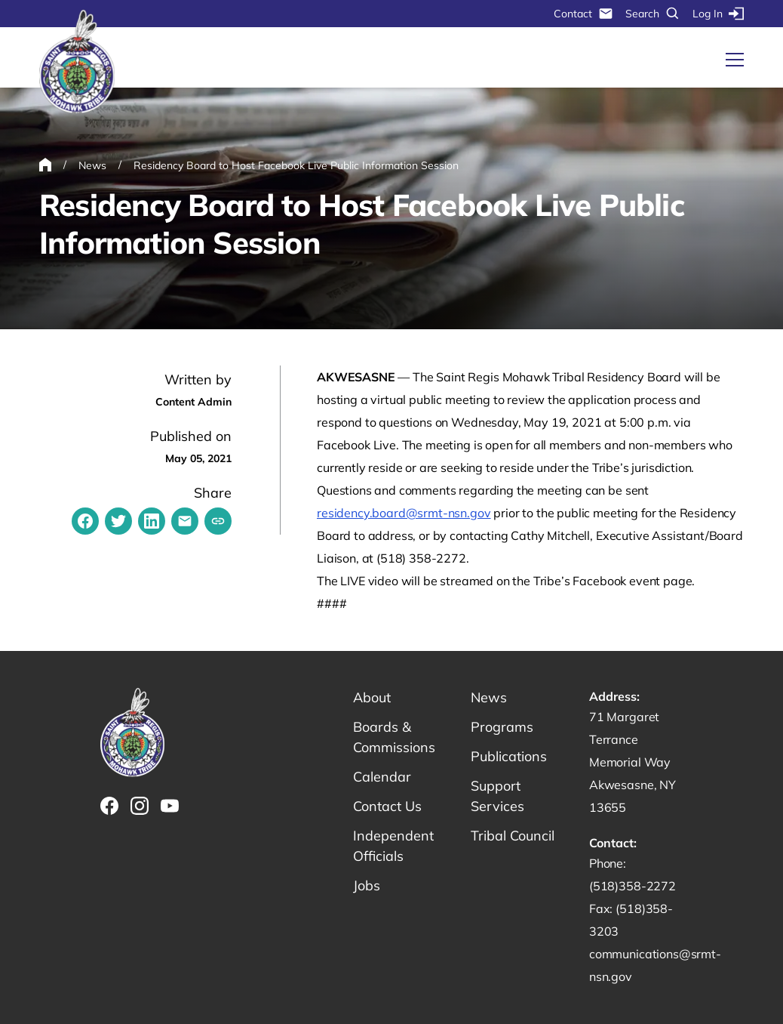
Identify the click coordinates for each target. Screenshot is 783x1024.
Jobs (366, 885)
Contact (583, 13)
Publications (509, 756)
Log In (718, 13)
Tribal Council (512, 835)
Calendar (382, 776)
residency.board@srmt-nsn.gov (404, 512)
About (372, 697)
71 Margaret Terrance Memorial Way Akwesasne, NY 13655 (632, 762)
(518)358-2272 (632, 885)
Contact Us (387, 806)
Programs (502, 727)
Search (652, 13)
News (489, 697)
